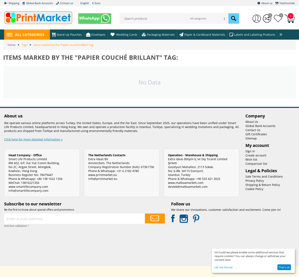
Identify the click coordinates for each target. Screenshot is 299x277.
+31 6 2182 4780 (127, 171)
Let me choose (223, 267)
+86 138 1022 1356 (49, 179)
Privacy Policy (254, 181)
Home (11, 45)
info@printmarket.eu (102, 179)
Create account (255, 155)
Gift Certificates (256, 134)
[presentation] (21, 244)
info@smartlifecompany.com (28, 191)
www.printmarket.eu (102, 175)
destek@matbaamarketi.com (188, 187)
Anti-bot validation (15, 226)
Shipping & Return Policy (262, 185)
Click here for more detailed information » (33, 139)
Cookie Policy (254, 189)
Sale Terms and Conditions (264, 176)
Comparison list (256, 164)
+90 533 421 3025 (208, 179)
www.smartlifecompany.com (28, 187)
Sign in (250, 151)
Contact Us (252, 130)
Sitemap (251, 138)
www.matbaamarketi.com (185, 183)
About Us (251, 122)
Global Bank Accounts (260, 126)
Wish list (251, 159)
